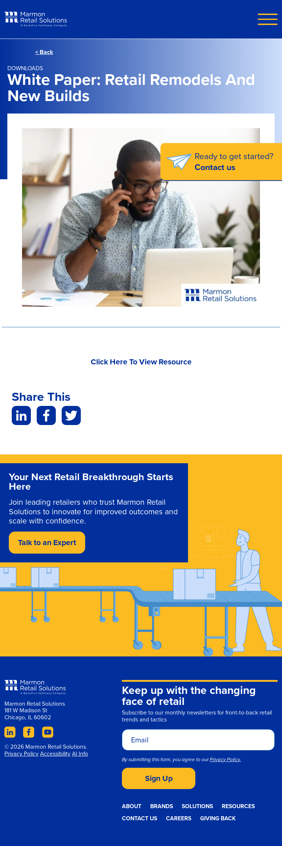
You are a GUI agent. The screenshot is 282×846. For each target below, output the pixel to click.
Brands (161, 806)
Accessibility (55, 753)
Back (44, 52)
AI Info (80, 753)
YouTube (47, 732)
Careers (178, 818)
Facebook (46, 415)
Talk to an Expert (47, 542)
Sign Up (159, 778)
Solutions (197, 806)
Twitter (71, 415)
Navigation (268, 19)
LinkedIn (21, 415)
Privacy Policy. (225, 759)
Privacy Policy (21, 753)
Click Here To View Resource (141, 361)
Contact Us (139, 818)
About (131, 806)
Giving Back (218, 818)
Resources (238, 806)
